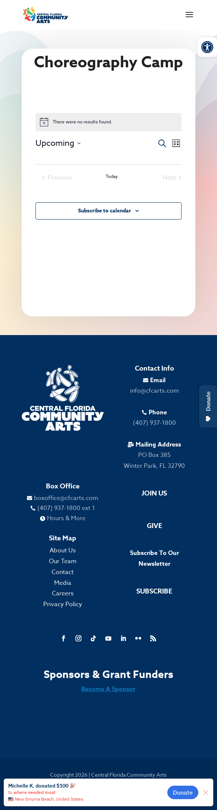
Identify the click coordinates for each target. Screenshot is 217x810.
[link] (207, 47)
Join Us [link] (154, 493)
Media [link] (62, 583)
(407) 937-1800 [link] (154, 422)
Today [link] (112, 177)
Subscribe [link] (154, 591)
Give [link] (154, 526)
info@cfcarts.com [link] (154, 390)
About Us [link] (63, 550)
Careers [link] (63, 593)
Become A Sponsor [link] (108, 689)
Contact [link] (63, 572)
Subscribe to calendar (104, 211)
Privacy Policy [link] (62, 604)
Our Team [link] (63, 561)
